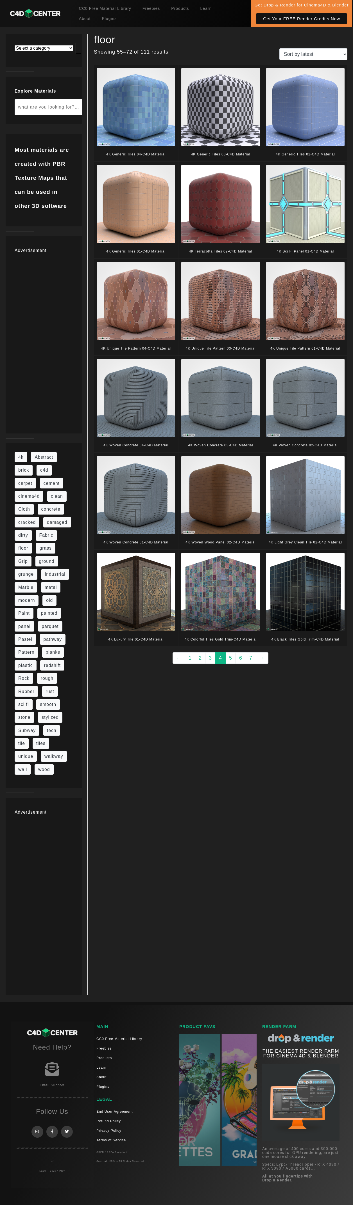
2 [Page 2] (200, 658)
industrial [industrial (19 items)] (55, 574)
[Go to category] (78, 48)
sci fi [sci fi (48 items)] (23, 704)
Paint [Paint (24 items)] (24, 613)
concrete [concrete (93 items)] (50, 509)
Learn (206, 8)
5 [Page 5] (230, 658)
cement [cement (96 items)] (52, 483)
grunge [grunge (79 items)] (26, 574)
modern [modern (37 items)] (26, 600)
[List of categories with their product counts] (44, 48)
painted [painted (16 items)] (49, 613)
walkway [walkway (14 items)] (53, 756)
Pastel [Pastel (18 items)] (25, 639)
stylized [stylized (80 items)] (50, 717)
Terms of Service (111, 1140)
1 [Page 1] (190, 658)
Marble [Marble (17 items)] (25, 587)
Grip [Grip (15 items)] (23, 561)
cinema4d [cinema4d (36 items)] (29, 496)
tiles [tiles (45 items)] (41, 743)
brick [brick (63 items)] (23, 470)
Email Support (52, 1085)
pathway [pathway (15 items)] (53, 639)
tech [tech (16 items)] (51, 730)
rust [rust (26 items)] (50, 691)
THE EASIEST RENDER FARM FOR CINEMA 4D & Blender (301, 1053)
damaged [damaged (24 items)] (57, 522)
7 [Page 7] (250, 658)
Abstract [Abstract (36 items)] (44, 457)
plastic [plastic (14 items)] (25, 665)
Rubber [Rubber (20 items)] (26, 691)
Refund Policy (108, 1121)
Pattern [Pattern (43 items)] (26, 652)
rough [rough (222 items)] (47, 678)
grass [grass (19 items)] (45, 548)
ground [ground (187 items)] (47, 561)
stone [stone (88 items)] (24, 717)
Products (180, 8)
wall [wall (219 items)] (22, 769)
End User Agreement (114, 1112)
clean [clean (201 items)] (57, 496)
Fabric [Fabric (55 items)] (46, 535)
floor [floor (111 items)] (23, 548)
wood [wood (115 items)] (44, 769)
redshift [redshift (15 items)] (52, 665)
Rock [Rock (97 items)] (24, 678)
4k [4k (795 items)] (21, 457)
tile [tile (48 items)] (21, 743)
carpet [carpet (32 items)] (25, 483)
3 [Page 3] (210, 658)
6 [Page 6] (240, 658)
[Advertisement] (44, 340)
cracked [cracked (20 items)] (27, 522)
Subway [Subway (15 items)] (27, 730)
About (85, 18)
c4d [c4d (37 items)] (44, 470)
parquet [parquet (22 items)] (50, 626)
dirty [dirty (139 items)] (23, 535)
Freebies (151, 8)
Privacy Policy (108, 1131)
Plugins (109, 18)
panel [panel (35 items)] (24, 626)
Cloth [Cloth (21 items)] (24, 509)
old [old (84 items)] (49, 600)
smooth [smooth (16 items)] (48, 704)
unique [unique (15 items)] (25, 756)
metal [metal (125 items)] (51, 587)
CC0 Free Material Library (105, 8)
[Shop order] (313, 54)
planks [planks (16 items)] (53, 652)
